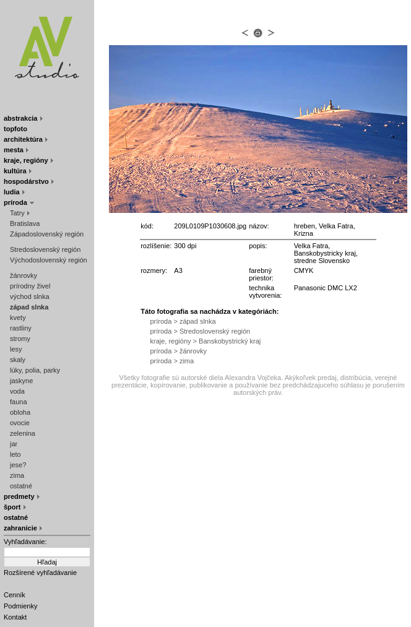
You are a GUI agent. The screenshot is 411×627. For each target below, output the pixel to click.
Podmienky (20, 606)
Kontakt (15, 617)
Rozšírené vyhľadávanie (40, 572)
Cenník (14, 595)
